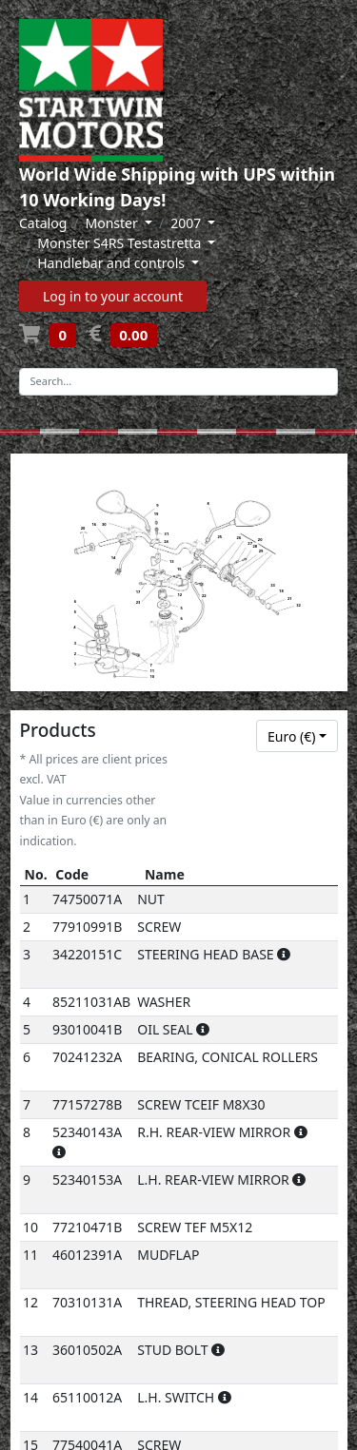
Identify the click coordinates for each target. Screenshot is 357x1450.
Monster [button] (114, 223)
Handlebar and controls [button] (112, 263)
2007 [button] (187, 223)
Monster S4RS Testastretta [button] (121, 243)
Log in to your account (113, 296)
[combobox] (296, 736)
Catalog (43, 223)
